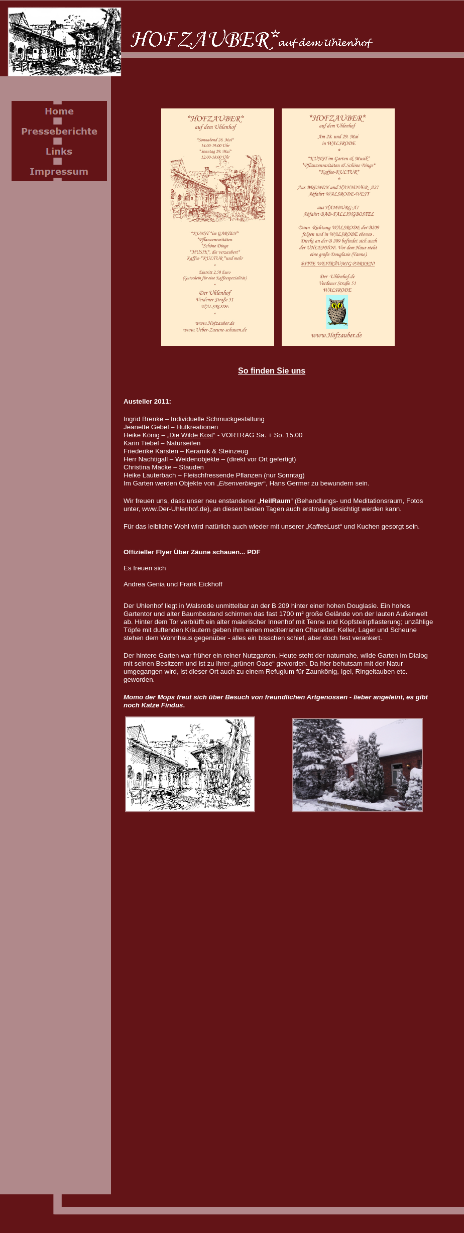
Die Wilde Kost (191, 435)
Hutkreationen (197, 427)
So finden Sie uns (271, 370)
